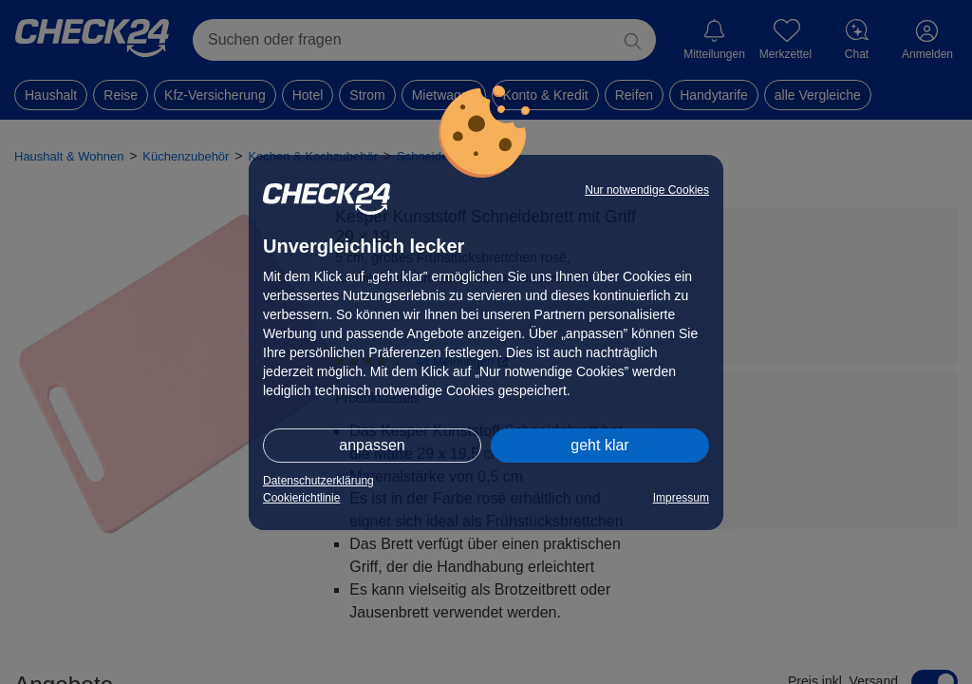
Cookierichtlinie (301, 497)
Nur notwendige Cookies (647, 190)
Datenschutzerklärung (318, 480)
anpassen (371, 445)
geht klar (599, 445)
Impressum (681, 497)
